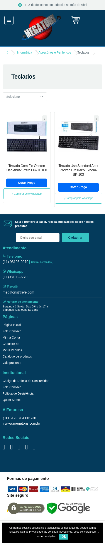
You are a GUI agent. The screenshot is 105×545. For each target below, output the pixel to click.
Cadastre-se (11, 344)
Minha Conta (11, 337)
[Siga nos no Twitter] (11, 447)
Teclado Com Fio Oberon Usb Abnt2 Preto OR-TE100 (27, 168)
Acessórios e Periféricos (54, 52)
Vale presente (12, 362)
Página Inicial (12, 325)
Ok (64, 536)
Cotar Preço (26, 182)
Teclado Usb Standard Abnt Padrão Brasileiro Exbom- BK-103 (78, 170)
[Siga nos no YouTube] (19, 447)
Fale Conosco (12, 331)
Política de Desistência (18, 393)
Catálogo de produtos (17, 356)
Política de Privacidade (29, 531)
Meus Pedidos (12, 350)
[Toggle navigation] (9, 20)
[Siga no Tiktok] (26, 447)
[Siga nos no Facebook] (4, 447)
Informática (24, 52)
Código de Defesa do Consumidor (26, 381)
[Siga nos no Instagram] (34, 447)
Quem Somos (12, 400)
